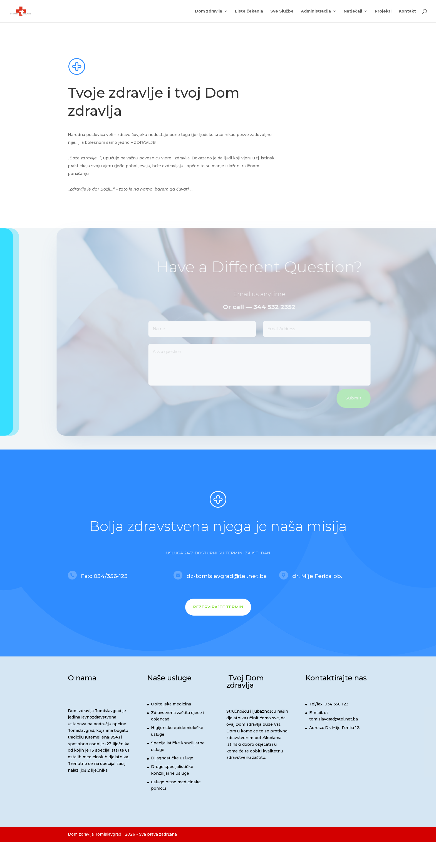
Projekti (383, 11)
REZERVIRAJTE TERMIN (218, 606)
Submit (363, 398)
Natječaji (353, 11)
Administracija (316, 11)
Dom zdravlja (208, 11)
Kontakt (407, 11)
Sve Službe (282, 11)
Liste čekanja (249, 11)
